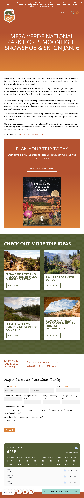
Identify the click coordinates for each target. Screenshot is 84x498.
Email (62, 379)
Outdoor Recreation (15, 406)
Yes (8, 414)
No (15, 414)
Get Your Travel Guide (42, 161)
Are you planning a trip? (50, 390)
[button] (10, 454)
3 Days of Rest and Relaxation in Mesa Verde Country (21, 269)
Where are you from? (13, 389)
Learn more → (50, 6)
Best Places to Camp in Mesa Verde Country (22, 320)
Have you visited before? (30, 390)
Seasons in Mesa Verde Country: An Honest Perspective (61, 317)
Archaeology (57, 403)
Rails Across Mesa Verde (60, 271)
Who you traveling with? (69, 390)
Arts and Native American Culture (21, 403)
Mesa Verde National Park (31, 127)
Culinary (69, 403)
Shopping (43, 403)
